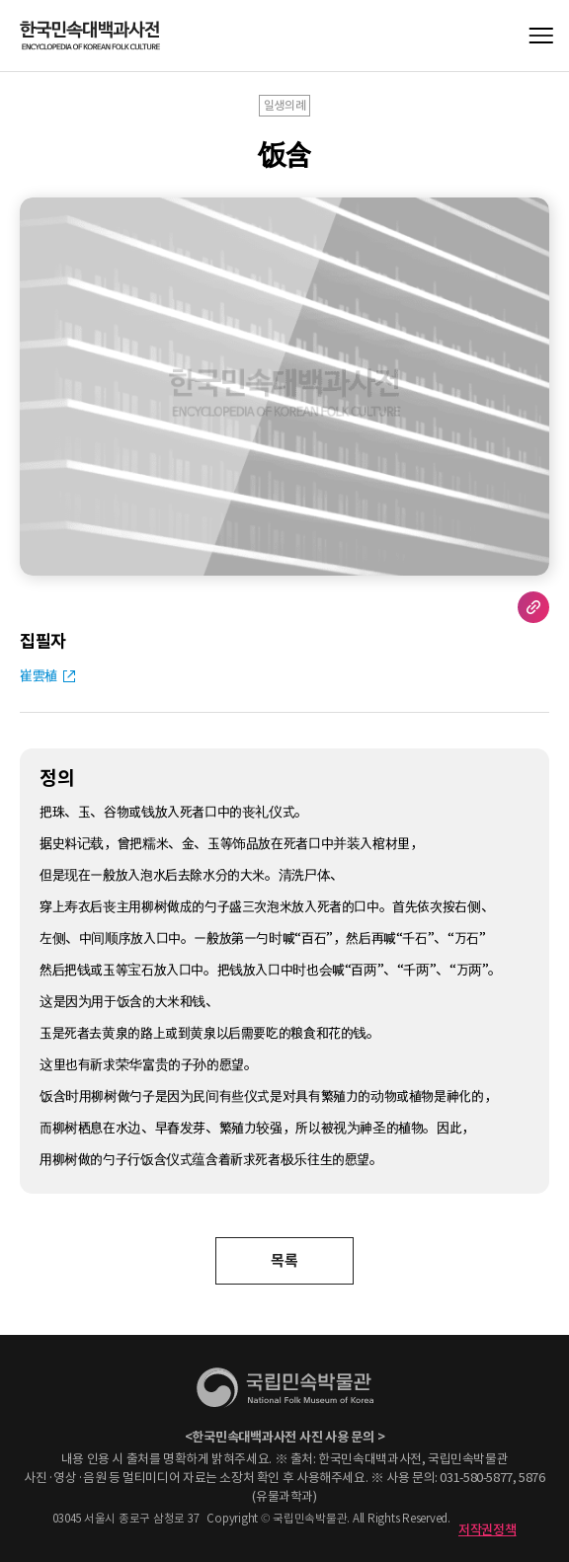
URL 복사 (533, 607)
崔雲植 (38, 675)
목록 (284, 1260)
